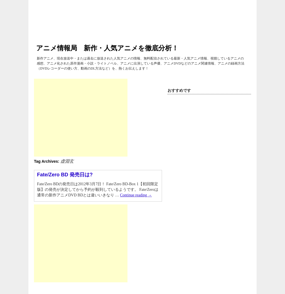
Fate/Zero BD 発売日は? (65, 174)
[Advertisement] (80, 118)
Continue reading (136, 195)
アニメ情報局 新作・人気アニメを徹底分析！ (107, 48)
